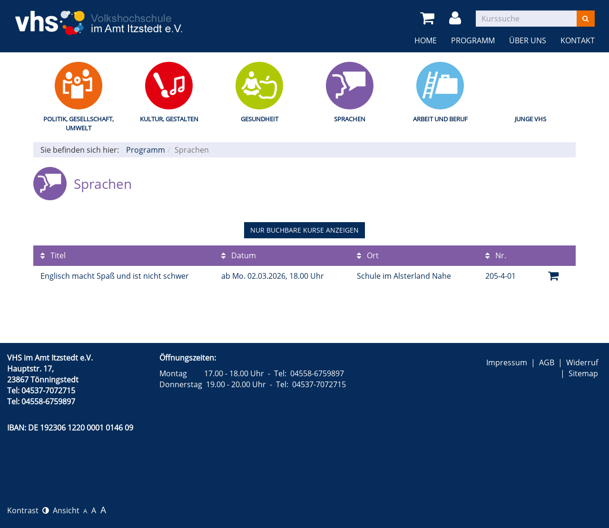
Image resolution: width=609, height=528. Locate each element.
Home (425, 40)
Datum (238, 255)
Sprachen (349, 119)
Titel (53, 255)
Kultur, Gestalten (169, 119)
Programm (473, 40)
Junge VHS (530, 119)
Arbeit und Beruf (440, 119)
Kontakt (577, 40)
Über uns (527, 40)
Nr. (495, 255)
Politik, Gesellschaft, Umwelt (78, 123)
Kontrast (28, 510)
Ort (368, 255)
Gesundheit (259, 119)
